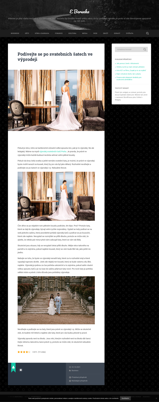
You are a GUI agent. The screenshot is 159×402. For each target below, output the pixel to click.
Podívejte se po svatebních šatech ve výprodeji (56, 56)
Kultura (72, 34)
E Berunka (79, 11)
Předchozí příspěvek (79, 377)
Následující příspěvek (79, 381)
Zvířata (129, 34)
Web (95, 34)
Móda (84, 34)
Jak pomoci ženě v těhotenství (127, 64)
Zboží (105, 34)
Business (15, 34)
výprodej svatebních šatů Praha (52, 152)
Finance (59, 34)
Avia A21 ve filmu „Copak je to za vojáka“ (131, 71)
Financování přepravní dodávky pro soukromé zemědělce (128, 79)
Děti (27, 34)
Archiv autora (21, 370)
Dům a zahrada (42, 34)
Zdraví (117, 34)
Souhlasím (125, 398)
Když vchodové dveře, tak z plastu (128, 74)
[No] (156, 398)
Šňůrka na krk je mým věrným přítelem (130, 67)
